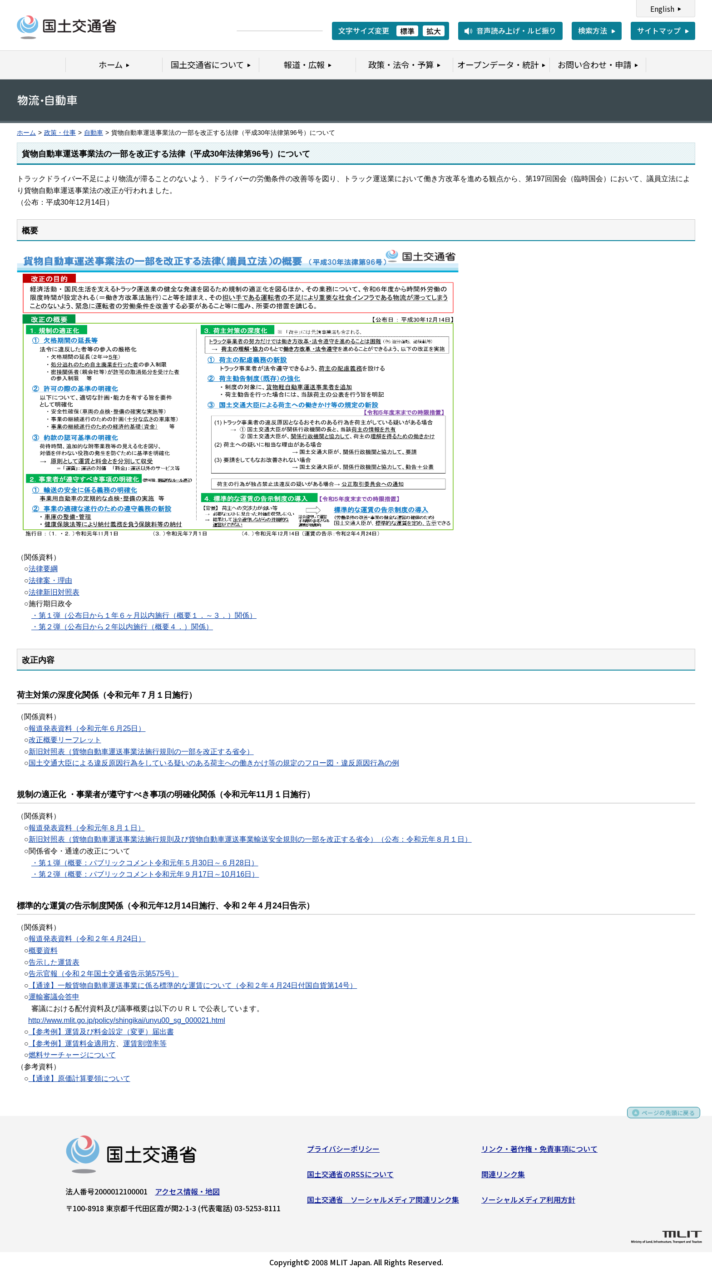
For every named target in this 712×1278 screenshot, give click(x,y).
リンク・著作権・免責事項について (539, 1151)
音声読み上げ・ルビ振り (516, 30)
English (662, 8)
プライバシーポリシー (343, 1151)
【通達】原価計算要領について (79, 1078)
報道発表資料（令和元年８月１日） (87, 828)
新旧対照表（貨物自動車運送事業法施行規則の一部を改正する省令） (141, 751)
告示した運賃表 (54, 962)
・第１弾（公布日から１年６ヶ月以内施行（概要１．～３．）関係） (144, 615)
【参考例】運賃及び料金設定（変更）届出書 (101, 1032)
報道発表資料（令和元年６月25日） (87, 728)
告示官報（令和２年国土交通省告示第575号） (104, 973)
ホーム (26, 132)
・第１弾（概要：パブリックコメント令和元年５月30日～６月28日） (144, 863)
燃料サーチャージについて (72, 1055)
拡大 (433, 30)
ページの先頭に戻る (663, 1119)
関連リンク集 (503, 1176)
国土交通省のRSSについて (350, 1176)
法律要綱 (43, 568)
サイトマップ (659, 30)
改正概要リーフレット (65, 740)
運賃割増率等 (145, 1043)
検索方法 (592, 30)
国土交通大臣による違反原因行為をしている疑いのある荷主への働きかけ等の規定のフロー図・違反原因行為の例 (214, 763)
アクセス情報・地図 (187, 1194)
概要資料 (43, 950)
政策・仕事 (60, 132)
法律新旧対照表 (54, 592)
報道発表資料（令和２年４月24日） (87, 938)
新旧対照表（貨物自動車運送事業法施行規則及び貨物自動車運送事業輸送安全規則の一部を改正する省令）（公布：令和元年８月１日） (250, 839)
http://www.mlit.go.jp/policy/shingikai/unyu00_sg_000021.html (126, 1020)
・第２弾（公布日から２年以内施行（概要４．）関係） (122, 627)
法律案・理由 (50, 580)
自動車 (93, 132)
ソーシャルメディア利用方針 (528, 1202)
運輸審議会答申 (54, 997)
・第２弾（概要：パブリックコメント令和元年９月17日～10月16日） (145, 874)
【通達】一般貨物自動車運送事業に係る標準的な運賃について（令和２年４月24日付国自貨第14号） (193, 985)
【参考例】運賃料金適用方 (72, 1043)
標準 (407, 30)
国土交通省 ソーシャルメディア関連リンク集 (383, 1202)
